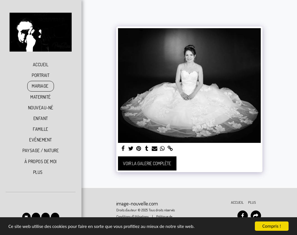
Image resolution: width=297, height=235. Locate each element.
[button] (26, 217)
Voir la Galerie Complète (147, 163)
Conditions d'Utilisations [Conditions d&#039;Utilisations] (132, 216)
